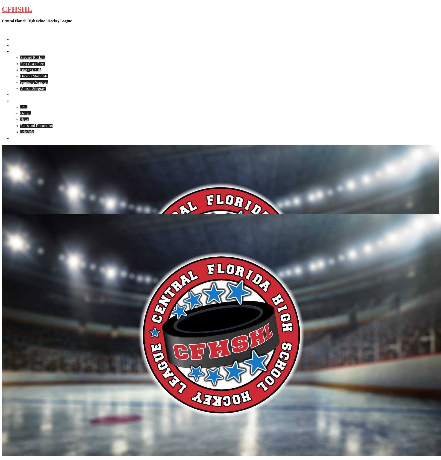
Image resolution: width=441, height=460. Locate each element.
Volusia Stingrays (33, 89)
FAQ (23, 107)
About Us (18, 45)
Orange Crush (30, 70)
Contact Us (19, 138)
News (24, 119)
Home (15, 39)
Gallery (25, 113)
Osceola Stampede (34, 76)
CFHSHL (17, 9)
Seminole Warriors (34, 82)
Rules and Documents (36, 126)
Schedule (27, 132)
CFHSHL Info (21, 101)
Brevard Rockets (32, 57)
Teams (16, 51)
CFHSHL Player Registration (32, 95)
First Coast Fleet (32, 64)
